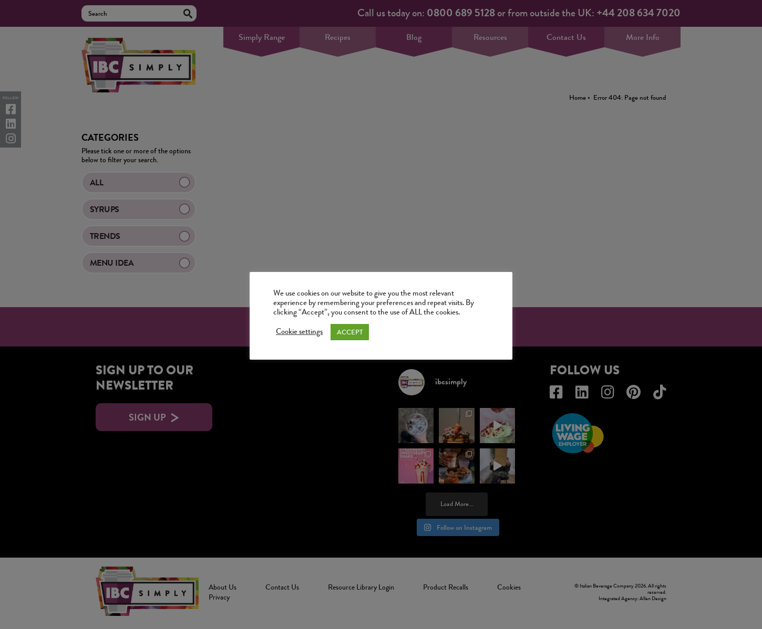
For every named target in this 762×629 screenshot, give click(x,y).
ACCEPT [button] (350, 332)
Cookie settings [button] (299, 332)
